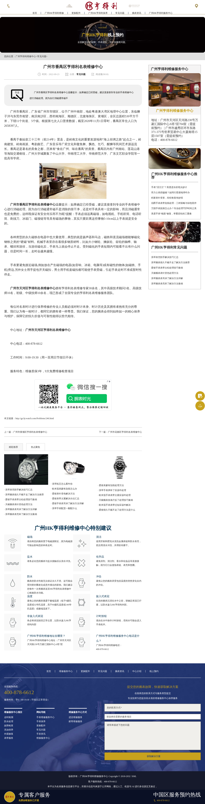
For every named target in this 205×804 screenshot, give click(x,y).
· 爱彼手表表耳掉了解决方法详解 (67, 503)
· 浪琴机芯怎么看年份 (61, 484)
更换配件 (76, 14)
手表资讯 (40, 734)
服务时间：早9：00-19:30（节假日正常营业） (27, 700)
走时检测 (8, 717)
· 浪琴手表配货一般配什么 (64, 508)
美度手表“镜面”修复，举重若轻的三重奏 (171, 213)
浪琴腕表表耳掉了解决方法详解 (167, 278)
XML (133, 776)
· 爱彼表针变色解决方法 (63, 493)
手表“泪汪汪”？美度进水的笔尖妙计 (169, 187)
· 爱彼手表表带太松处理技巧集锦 (20, 499)
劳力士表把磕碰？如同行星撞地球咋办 (170, 192)
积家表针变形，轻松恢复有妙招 (167, 197)
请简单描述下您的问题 (152, 735)
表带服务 (8, 738)
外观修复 (8, 734)
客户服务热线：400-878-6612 (102, 781)
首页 (34, 14)
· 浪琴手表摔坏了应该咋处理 (112, 490)
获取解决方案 (153, 756)
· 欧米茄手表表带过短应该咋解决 (114, 505)
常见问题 (119, 14)
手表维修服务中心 (45, 717)
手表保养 (40, 721)
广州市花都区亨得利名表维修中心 (125, 432)
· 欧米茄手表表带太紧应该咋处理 (114, 495)
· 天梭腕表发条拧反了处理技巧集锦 (115, 500)
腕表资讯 (136, 14)
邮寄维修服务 (75, 721)
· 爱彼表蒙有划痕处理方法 (111, 485)
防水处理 (8, 721)
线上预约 (154, 671)
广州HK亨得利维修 (54, 14)
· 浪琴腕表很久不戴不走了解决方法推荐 (24, 494)
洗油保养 (8, 730)
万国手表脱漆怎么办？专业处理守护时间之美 (174, 208)
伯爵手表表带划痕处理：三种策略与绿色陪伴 (174, 203)
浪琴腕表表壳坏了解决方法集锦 (167, 283)
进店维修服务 (75, 717)
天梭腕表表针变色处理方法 (164, 273)
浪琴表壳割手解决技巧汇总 (164, 257)
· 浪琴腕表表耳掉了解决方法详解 (20, 509)
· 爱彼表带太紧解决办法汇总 (65, 498)
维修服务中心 (66, 671)
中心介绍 (136, 671)
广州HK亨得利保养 (97, 14)
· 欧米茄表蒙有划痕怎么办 (64, 488)
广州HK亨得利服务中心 (161, 14)
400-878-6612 (102, 649)
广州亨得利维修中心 (25, 56)
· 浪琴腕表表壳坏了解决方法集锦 (20, 514)
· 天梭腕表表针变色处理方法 (18, 504)
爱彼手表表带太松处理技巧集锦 (167, 267)
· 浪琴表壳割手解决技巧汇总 (18, 489)
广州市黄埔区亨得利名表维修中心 (30, 432)
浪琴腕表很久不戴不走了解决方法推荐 (170, 262)
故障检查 (8, 725)
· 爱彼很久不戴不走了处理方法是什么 (116, 510)
